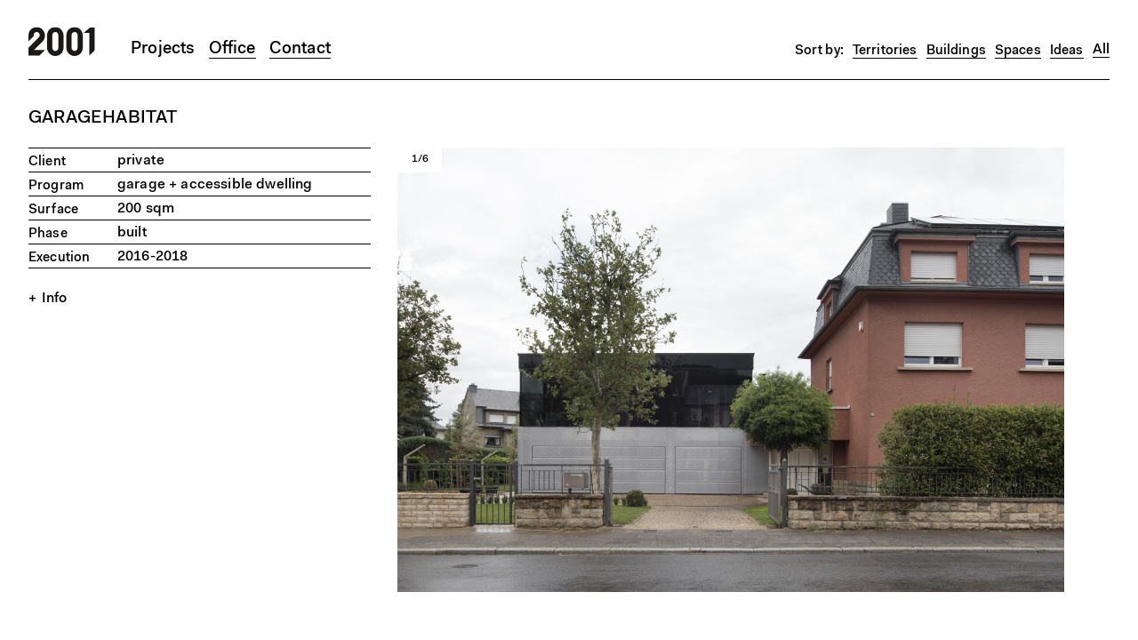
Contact (300, 49)
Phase (48, 234)
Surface (53, 210)
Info (55, 299)
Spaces (1018, 51)
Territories (885, 51)
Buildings (956, 51)
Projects (163, 49)
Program (56, 186)
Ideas (1067, 51)
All (1101, 50)
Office (232, 49)
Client (47, 162)
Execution (59, 258)
